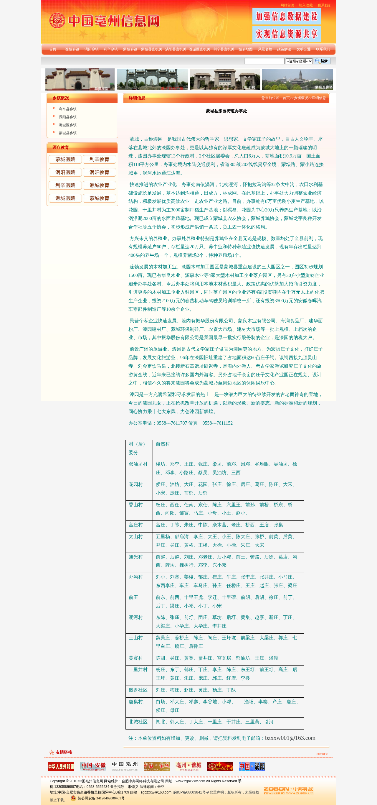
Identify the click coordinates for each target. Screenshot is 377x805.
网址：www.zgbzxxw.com (185, 781)
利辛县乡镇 (68, 109)
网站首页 (287, 5)
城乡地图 (246, 49)
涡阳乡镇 (92, 49)
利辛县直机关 (223, 49)
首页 (52, 49)
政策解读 (284, 49)
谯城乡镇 (72, 49)
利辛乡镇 (111, 49)
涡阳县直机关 (175, 49)
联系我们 (325, 5)
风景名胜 (265, 49)
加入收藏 (306, 5)
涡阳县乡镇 (68, 117)
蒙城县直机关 (151, 49)
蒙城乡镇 (130, 49)
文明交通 (304, 49)
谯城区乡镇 (68, 125)
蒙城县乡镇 (68, 133)
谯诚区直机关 (199, 49)
